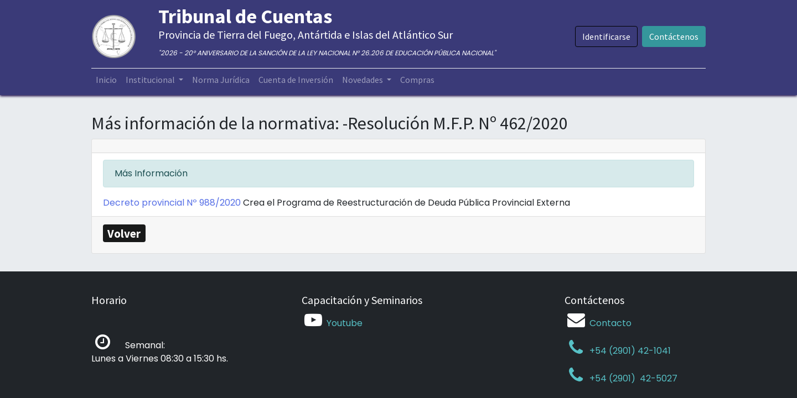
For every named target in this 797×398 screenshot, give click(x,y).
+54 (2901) (601, 378)
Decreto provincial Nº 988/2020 (173, 202)
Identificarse (606, 36)
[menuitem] (106, 80)
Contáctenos (673, 36)
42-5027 (657, 378)
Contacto (610, 323)
